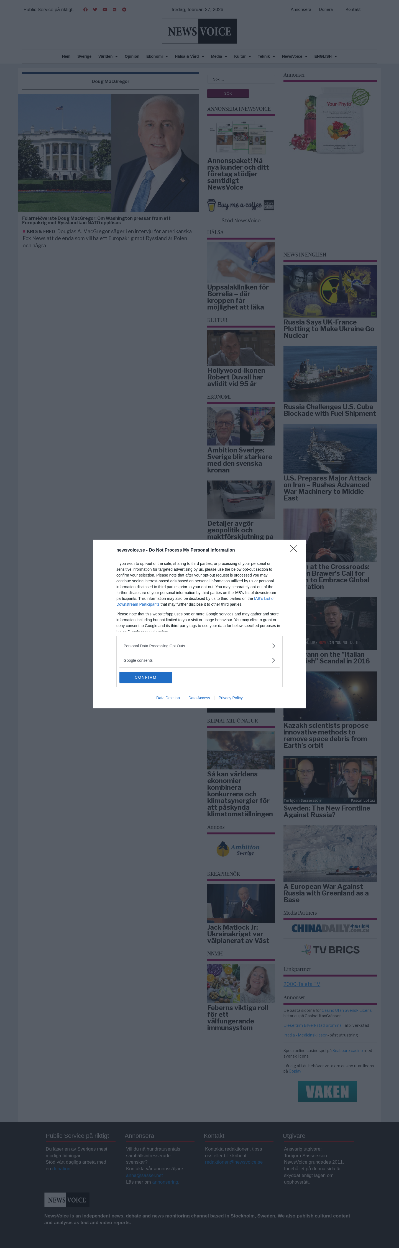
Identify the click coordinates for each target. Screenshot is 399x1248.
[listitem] (199, 646)
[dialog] (199, 624)
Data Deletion (168, 698)
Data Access (199, 698)
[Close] (295, 550)
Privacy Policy (231, 698)
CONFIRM (146, 677)
